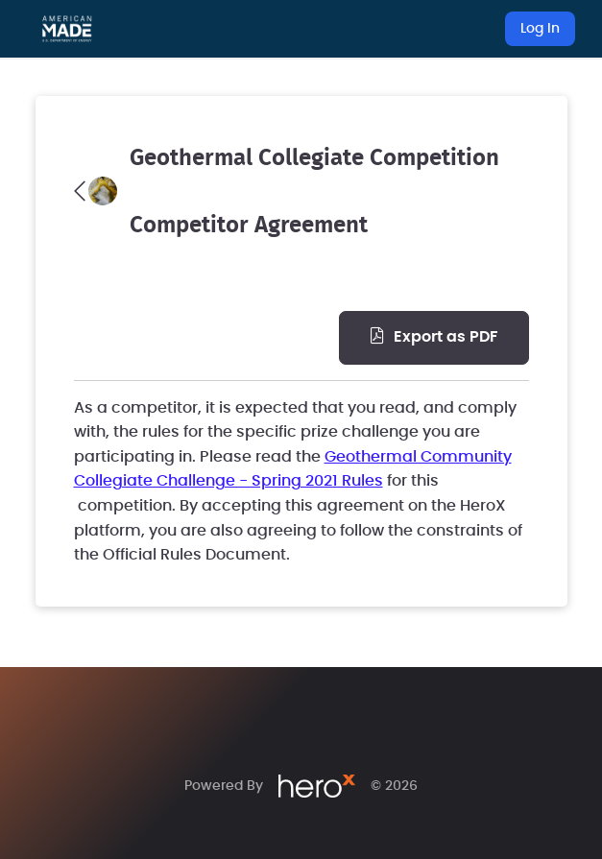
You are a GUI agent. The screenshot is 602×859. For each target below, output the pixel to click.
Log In (540, 29)
